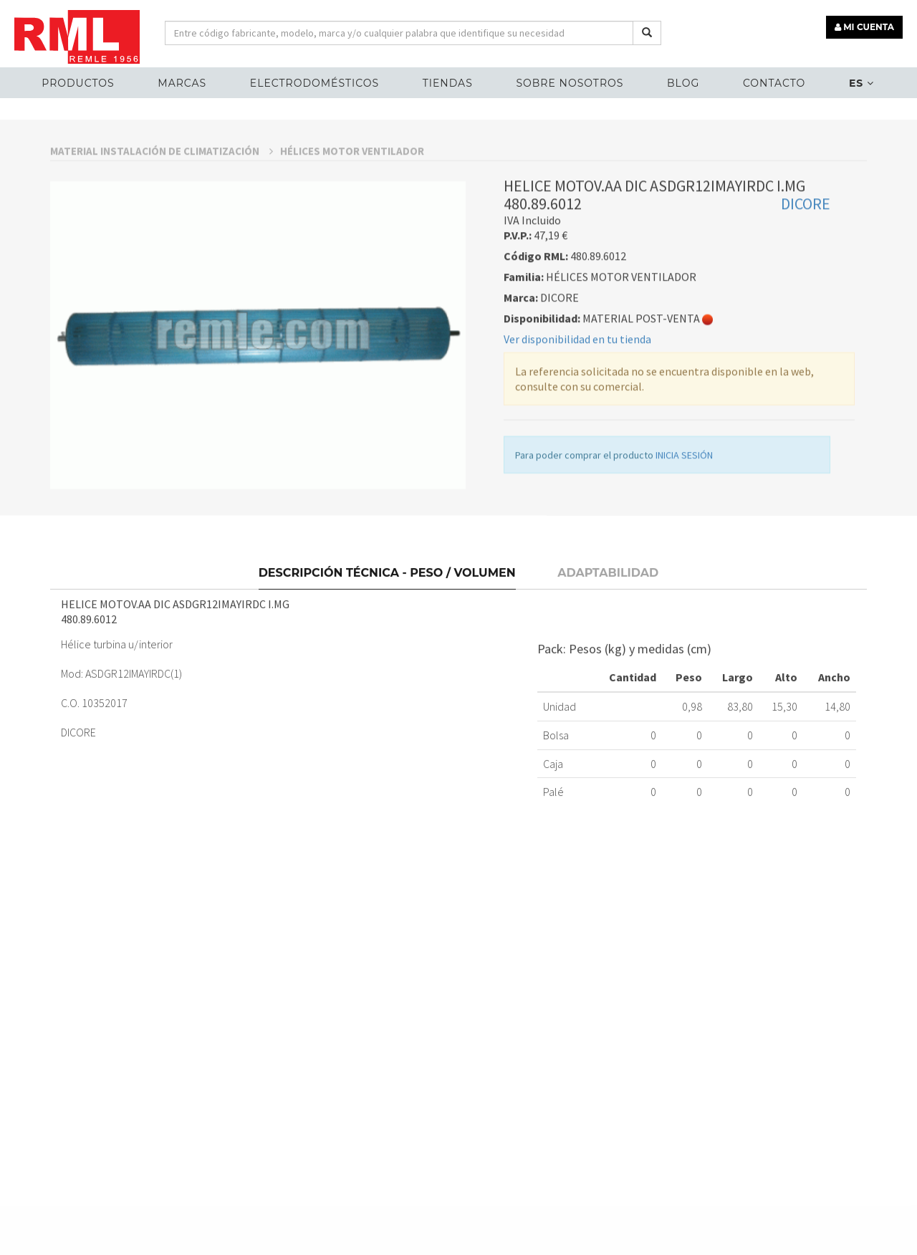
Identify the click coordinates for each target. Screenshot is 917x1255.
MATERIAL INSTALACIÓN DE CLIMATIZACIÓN (161, 249)
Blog (683, 83)
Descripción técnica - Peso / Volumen (387, 664)
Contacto (774, 83)
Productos (78, 83)
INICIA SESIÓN (684, 553)
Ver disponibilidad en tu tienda (577, 437)
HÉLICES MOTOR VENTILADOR (352, 249)
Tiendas (448, 83)
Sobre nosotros (569, 83)
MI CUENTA (864, 26)
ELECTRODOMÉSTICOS (314, 83)
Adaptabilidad (607, 664)
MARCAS (182, 83)
